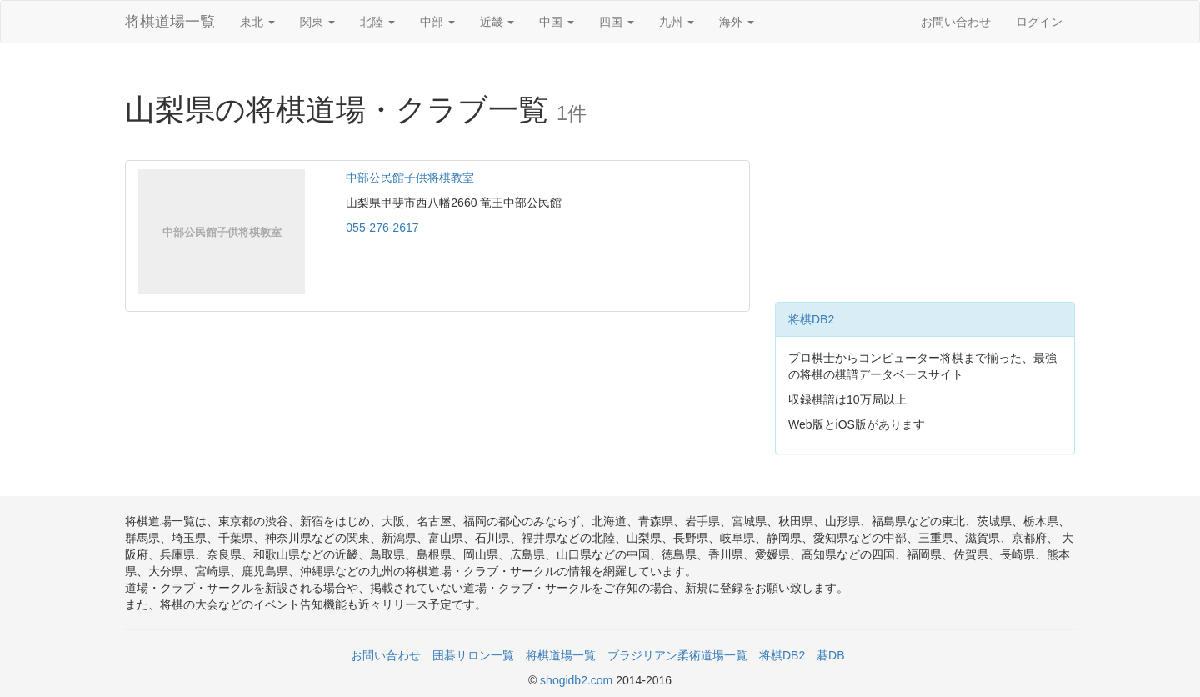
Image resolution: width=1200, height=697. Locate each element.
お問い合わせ (956, 21)
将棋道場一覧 (170, 21)
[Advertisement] (925, 176)
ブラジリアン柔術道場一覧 (678, 655)
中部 (437, 21)
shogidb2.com (578, 680)
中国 (556, 21)
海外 (736, 21)
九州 (676, 21)
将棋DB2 (811, 319)
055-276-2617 (382, 227)
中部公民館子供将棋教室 (410, 177)
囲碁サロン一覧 (473, 655)
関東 (317, 21)
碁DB (830, 655)
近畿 (497, 21)
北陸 (377, 21)
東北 (257, 21)
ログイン (1039, 21)
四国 (616, 21)
